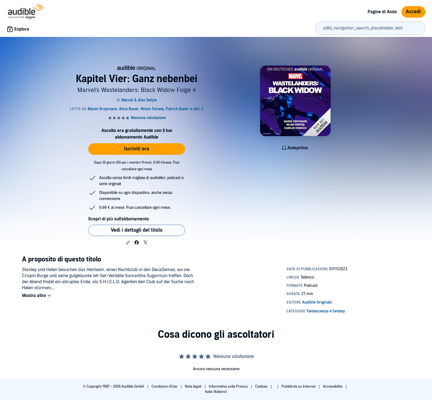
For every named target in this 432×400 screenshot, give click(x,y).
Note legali (193, 386)
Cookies (261, 386)
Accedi (413, 12)
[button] (128, 242)
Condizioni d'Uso (165, 386)
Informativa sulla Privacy (229, 386)
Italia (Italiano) (216, 392)
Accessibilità (333, 386)
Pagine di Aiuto (382, 12)
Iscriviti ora (136, 149)
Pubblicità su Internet (299, 386)
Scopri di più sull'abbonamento (118, 219)
